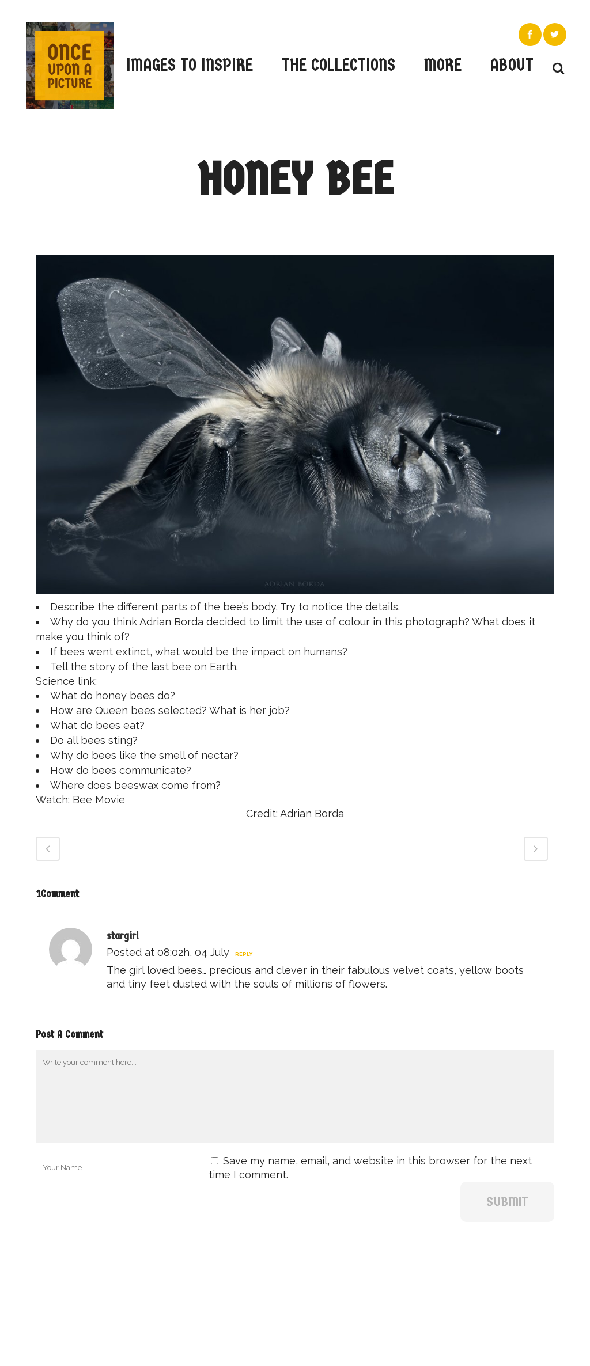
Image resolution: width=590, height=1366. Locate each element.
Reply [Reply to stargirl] (243, 954)
